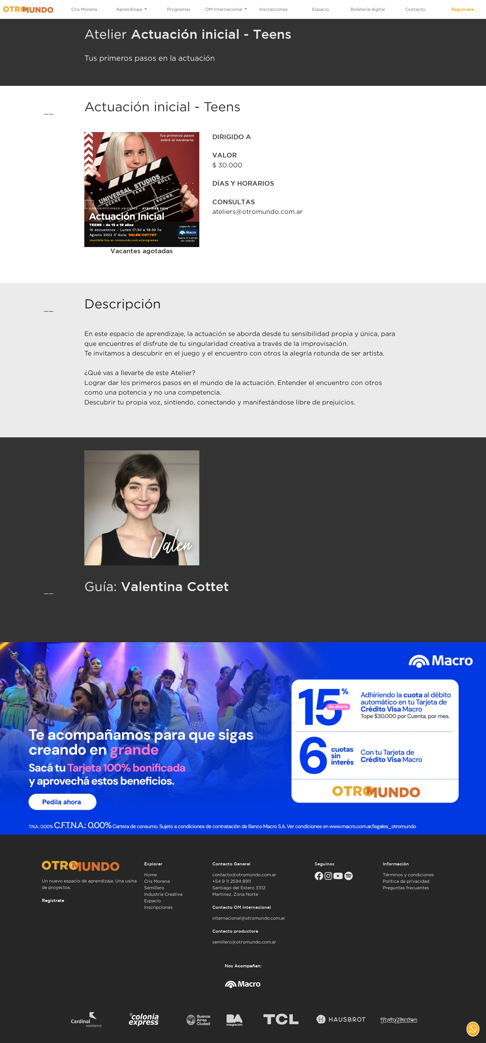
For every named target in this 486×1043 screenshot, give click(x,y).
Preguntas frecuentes (406, 887)
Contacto (415, 9)
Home (150, 874)
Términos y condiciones (408, 874)
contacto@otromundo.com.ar (244, 874)
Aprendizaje (130, 9)
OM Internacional (224, 9)
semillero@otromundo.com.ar (244, 941)
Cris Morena (84, 9)
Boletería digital (368, 9)
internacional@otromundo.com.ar (248, 918)
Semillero (154, 887)
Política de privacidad (406, 881)
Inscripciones (273, 9)
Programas (178, 9)
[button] (473, 1029)
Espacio (320, 9)
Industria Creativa (163, 894)
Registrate (462, 9)
